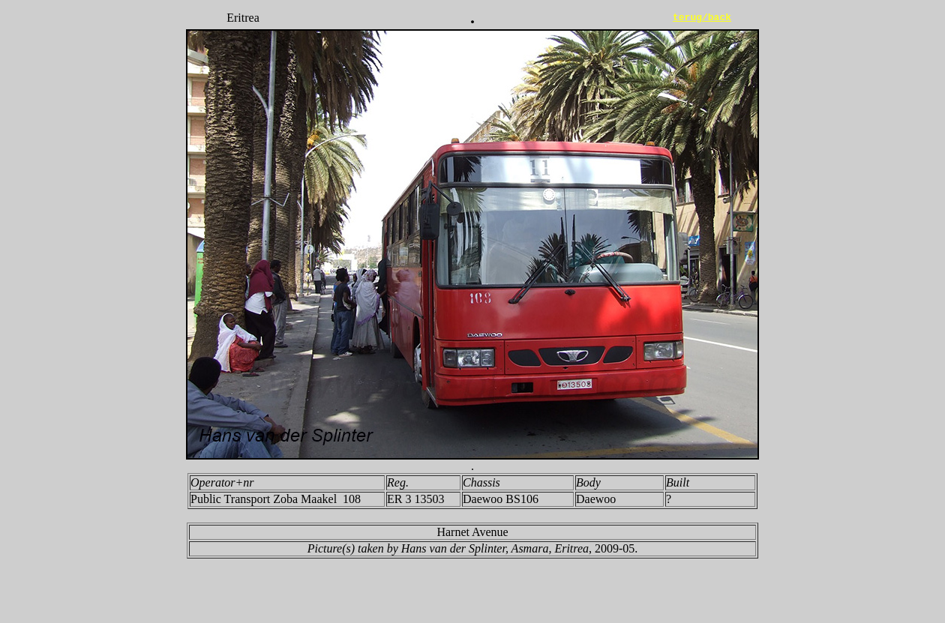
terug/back (702, 18)
